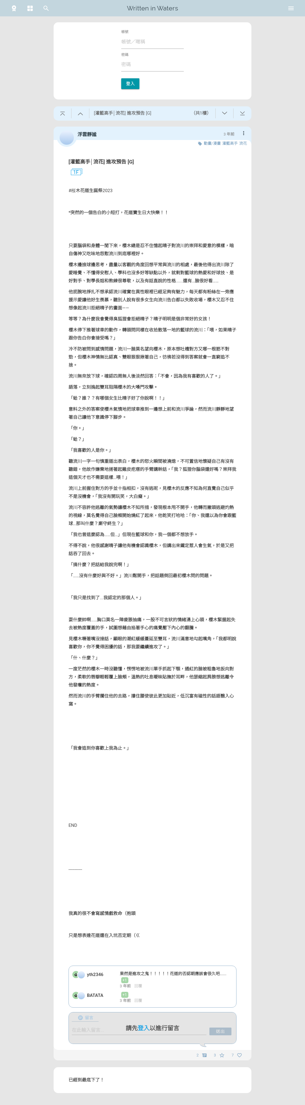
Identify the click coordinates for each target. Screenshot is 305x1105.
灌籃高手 (230, 143)
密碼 (124, 55)
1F (73, 172)
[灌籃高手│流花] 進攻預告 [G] (101, 162)
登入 (130, 83)
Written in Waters (152, 8)
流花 (243, 143)
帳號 (124, 32)
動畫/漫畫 (212, 143)
